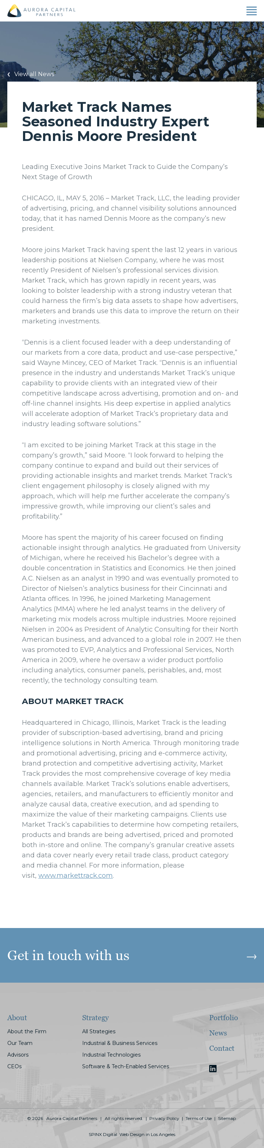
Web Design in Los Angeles (147, 1134)
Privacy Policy (164, 1118)
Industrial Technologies (111, 1054)
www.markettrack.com (75, 876)
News (218, 1033)
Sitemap (227, 1118)
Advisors (17, 1054)
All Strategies (98, 1031)
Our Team (19, 1043)
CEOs (14, 1066)
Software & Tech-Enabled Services (125, 1066)
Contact (221, 1048)
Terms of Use (198, 1118)
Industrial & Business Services (119, 1043)
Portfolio (223, 1018)
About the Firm (26, 1031)
